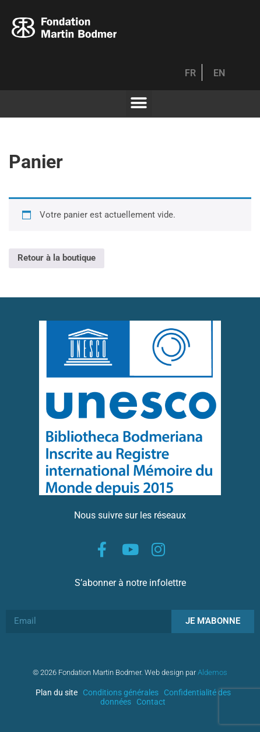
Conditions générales (121, 692)
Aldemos (212, 672)
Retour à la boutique (56, 258)
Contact (151, 701)
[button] (139, 103)
